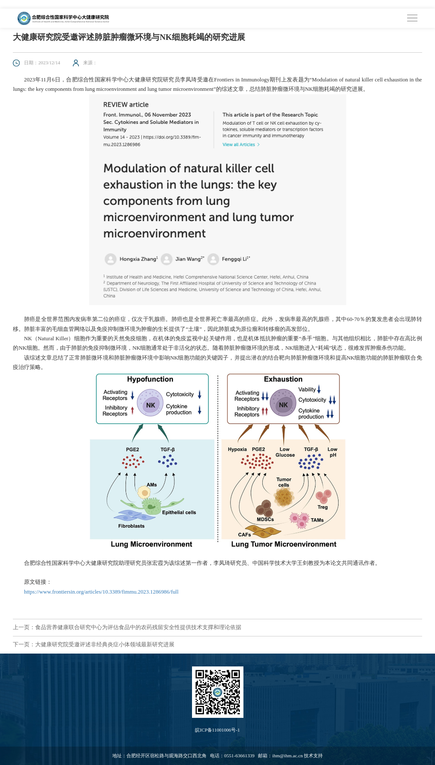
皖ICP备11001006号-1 (217, 729)
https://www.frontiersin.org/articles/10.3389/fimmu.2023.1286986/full (101, 592)
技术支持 (313, 755)
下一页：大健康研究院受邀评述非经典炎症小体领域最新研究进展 (93, 645)
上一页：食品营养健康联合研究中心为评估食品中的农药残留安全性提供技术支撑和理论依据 (127, 627)
